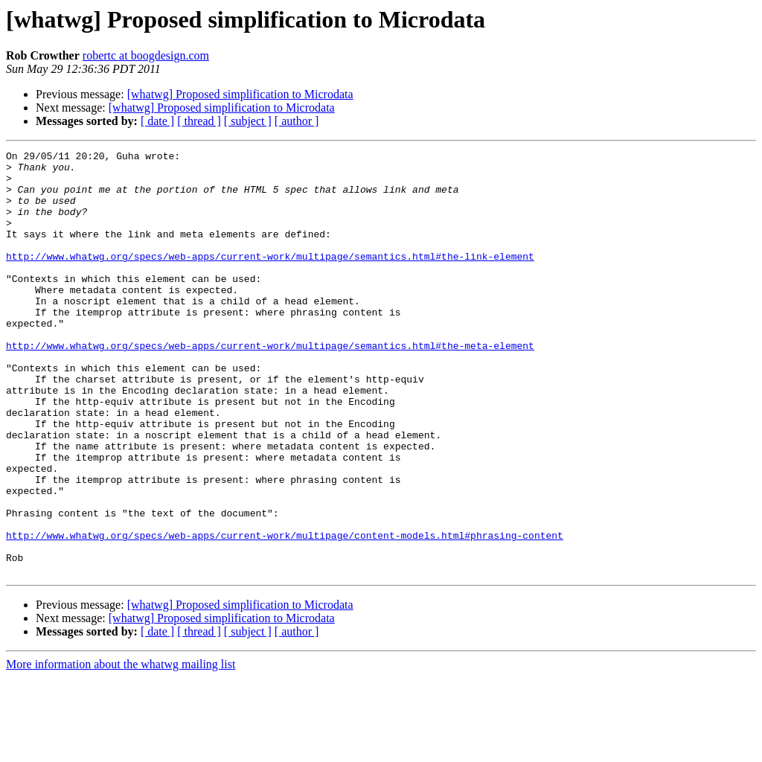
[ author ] (297, 121)
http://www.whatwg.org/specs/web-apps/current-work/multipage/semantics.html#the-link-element (270, 278)
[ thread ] (199, 121)
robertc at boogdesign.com (146, 55)
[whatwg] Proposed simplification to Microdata (240, 94)
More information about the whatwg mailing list (120, 749)
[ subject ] (248, 121)
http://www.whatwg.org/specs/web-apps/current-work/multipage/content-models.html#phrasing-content (284, 613)
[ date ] (157, 121)
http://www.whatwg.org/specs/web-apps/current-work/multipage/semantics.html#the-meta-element (270, 385)
